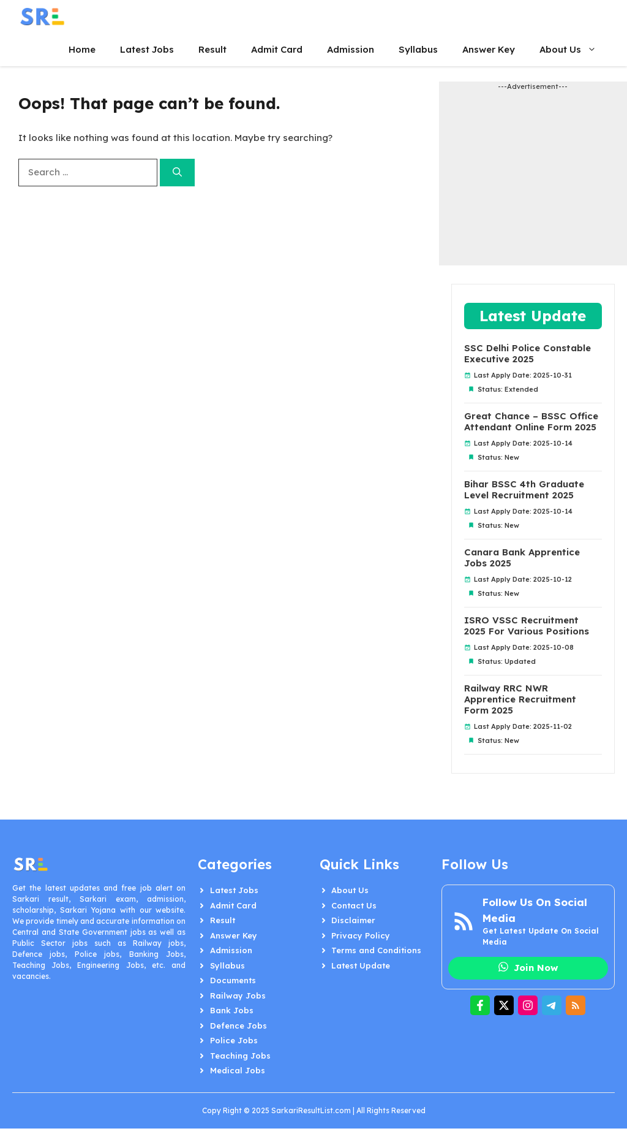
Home (82, 49)
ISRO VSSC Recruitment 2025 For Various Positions (526, 626)
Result (212, 49)
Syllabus (418, 49)
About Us (574, 49)
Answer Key (488, 49)
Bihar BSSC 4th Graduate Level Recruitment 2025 (524, 490)
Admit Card (276, 49)
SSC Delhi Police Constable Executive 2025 (527, 354)
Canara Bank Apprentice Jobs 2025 (522, 558)
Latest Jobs (147, 49)
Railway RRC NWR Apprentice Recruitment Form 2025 (520, 699)
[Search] (177, 172)
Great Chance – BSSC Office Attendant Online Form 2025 (531, 422)
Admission (350, 49)
